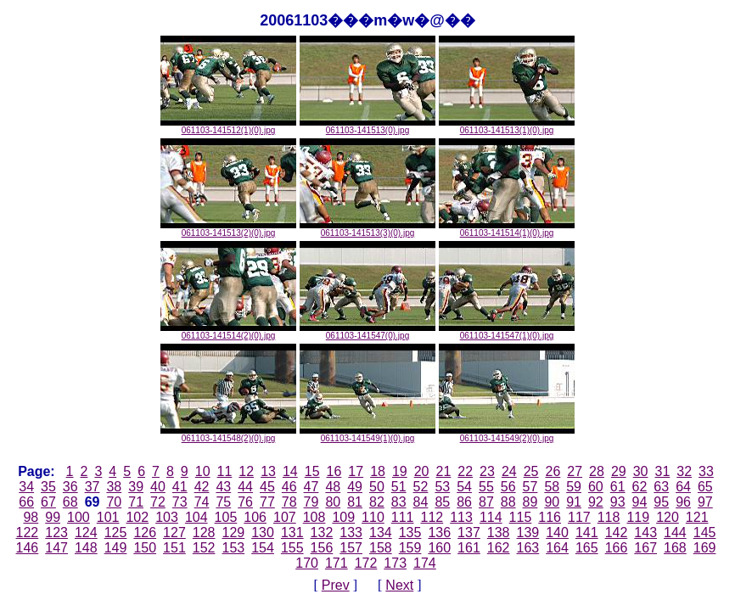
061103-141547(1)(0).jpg (507, 331)
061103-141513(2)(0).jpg (228, 229)
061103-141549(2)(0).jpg (507, 434)
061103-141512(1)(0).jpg (228, 126)
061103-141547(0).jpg (367, 331)
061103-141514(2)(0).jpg (228, 331)
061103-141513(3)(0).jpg (367, 229)
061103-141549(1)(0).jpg (367, 434)
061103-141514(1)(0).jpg (507, 229)
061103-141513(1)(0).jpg (507, 126)
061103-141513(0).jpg (367, 126)
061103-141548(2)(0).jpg (228, 434)
